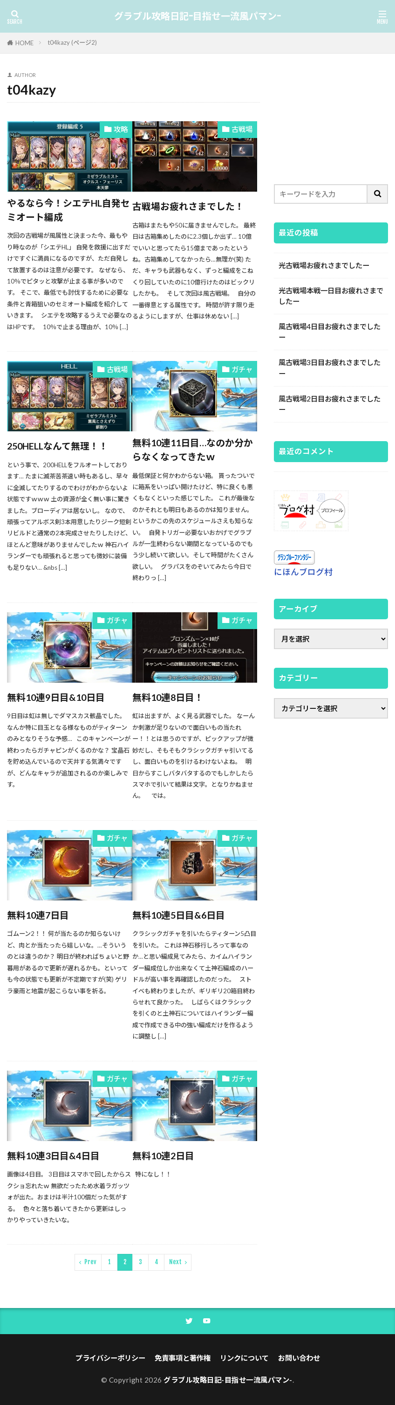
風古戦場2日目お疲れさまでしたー (330, 404)
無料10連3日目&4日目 (53, 1155)
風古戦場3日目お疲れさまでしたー (330, 367)
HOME (24, 43)
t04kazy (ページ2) (72, 42)
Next (175, 1262)
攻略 (121, 129)
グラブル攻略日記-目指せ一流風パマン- (197, 16)
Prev (90, 1262)
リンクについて (244, 1358)
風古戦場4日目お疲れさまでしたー (330, 331)
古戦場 (242, 129)
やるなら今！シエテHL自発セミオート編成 (68, 209)
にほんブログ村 (303, 572)
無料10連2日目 (163, 1155)
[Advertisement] (331, 119)
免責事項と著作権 (183, 1358)
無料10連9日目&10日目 (56, 697)
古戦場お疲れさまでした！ (188, 206)
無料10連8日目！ (168, 697)
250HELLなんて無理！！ (57, 445)
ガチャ (242, 369)
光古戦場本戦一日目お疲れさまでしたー (331, 295)
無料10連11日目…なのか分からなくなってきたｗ (192, 449)
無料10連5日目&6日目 (178, 915)
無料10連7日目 (38, 915)
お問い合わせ (299, 1358)
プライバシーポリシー (110, 1358)
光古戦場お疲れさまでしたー (324, 265)
